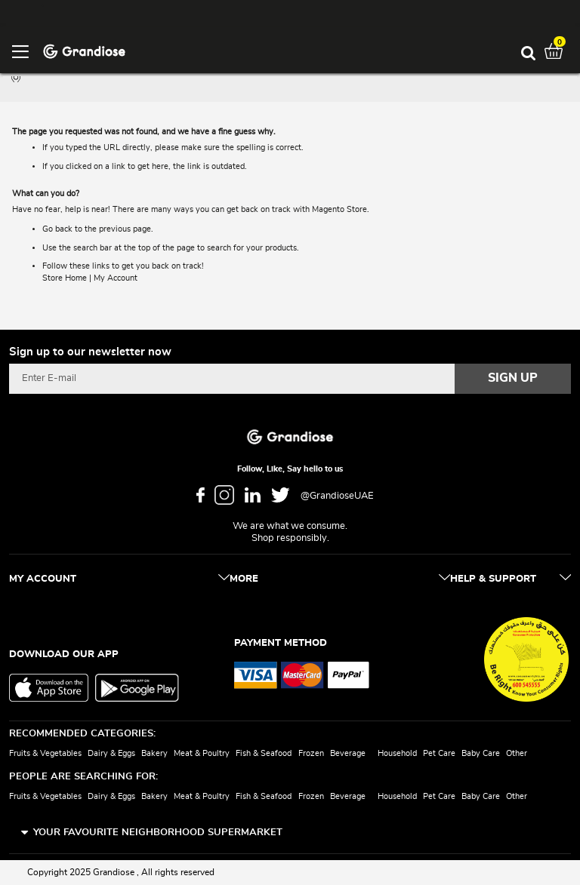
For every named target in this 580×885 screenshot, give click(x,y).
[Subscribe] (513, 379)
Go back (57, 229)
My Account (115, 278)
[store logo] (84, 50)
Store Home (64, 278)
